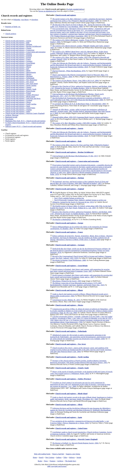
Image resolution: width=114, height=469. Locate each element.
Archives (60, 461)
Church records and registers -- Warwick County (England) (25, 113)
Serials (79, 457)
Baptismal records (11, 117)
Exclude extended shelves (75, 9)
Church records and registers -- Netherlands (19, 78)
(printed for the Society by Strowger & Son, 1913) (73, 202)
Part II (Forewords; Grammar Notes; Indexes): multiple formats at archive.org (80, 200)
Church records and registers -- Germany (18, 61)
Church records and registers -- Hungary (18, 65)
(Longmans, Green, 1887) (79, 270)
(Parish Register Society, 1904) (75, 443)
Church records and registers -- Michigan (19, 76)
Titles (65, 457)
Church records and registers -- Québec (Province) (22, 95)
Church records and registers (65, 15)
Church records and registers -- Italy (17, 69)
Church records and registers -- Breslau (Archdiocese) (23, 46)
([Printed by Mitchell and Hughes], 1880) (81, 20)
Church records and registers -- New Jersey (19, 82)
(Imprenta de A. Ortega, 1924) (79, 422)
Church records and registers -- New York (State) (21, 83)
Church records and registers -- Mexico (18, 74)
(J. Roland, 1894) (81, 237)
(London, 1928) (76, 123)
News (46, 461)
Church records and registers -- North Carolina (20, 85)
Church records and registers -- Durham (18, 54)
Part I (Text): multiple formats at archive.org (69, 198)
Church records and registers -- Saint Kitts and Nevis (22, 98)
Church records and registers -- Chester (18, 48)
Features (52, 461)
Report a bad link (58, 454)
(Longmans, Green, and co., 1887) (81, 276)
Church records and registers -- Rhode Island (20, 97)
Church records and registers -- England (18, 56)
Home (35, 457)
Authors (58, 457)
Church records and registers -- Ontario (18, 87)
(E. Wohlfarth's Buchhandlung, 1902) (80, 410)
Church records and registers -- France (18, 59)
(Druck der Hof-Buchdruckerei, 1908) (80, 99)
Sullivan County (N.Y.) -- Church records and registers (23, 126)
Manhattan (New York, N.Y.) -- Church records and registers (25, 121)
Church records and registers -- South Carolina (20, 104)
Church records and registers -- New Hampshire (21, 80)
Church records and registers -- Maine (18, 70)
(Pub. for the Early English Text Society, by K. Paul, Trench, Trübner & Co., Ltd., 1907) (80, 207)
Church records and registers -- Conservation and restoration (25, 52)
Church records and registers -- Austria (18, 41)
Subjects (72, 457)
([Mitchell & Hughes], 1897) (79, 182)
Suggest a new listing (73, 454)
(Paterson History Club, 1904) (81, 349)
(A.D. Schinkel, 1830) (80, 337)
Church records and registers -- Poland (18, 93)
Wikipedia (16, 19)
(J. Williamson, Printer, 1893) (81, 372)
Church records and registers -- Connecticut (19, 50)
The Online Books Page (57, 4)
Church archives (10, 34)
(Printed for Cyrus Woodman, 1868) (80, 25)
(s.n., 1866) (80, 384)
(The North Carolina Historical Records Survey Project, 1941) (78, 361)
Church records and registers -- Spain (17, 106)
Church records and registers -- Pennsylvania (20, 91)
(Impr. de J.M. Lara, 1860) (81, 311)
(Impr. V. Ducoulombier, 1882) (79, 104)
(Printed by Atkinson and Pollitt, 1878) (81, 169)
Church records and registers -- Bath (17, 42)
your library (25, 19)
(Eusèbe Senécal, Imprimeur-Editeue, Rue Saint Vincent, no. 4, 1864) (80, 111)
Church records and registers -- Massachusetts (20, 72)
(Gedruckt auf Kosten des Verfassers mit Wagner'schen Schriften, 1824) (81, 65)
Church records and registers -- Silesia (18, 102)
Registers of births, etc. (13, 27)
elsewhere (34, 19)
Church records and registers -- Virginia (18, 110)
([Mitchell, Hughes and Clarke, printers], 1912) (79, 52)
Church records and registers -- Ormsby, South (20, 89)
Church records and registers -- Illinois (18, 67)
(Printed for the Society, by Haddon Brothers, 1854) (81, 87)
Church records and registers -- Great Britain (20, 63)
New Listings (49, 457)
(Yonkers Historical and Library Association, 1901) (80, 32)
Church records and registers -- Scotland (18, 100)
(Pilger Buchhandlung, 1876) (68, 71)
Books (40, 461)
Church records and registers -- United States (20, 108)
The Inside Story (70, 461)
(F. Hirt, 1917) (75, 156)
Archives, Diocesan (11, 115)
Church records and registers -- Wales (17, 111)
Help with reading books (42, 454)
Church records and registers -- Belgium (18, 44)
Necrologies (9, 119)
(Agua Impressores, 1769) (81, 319)
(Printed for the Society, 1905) (66, 281)
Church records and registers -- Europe (18, 57)
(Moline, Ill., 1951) (66, 300)
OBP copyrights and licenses (56, 466)
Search (41, 457)
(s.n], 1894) (75, 80)
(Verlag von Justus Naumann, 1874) (80, 250)
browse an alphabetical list (47, 11)
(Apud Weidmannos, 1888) (69, 260)
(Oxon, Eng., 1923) (77, 284)
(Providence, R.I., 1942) (81, 398)
